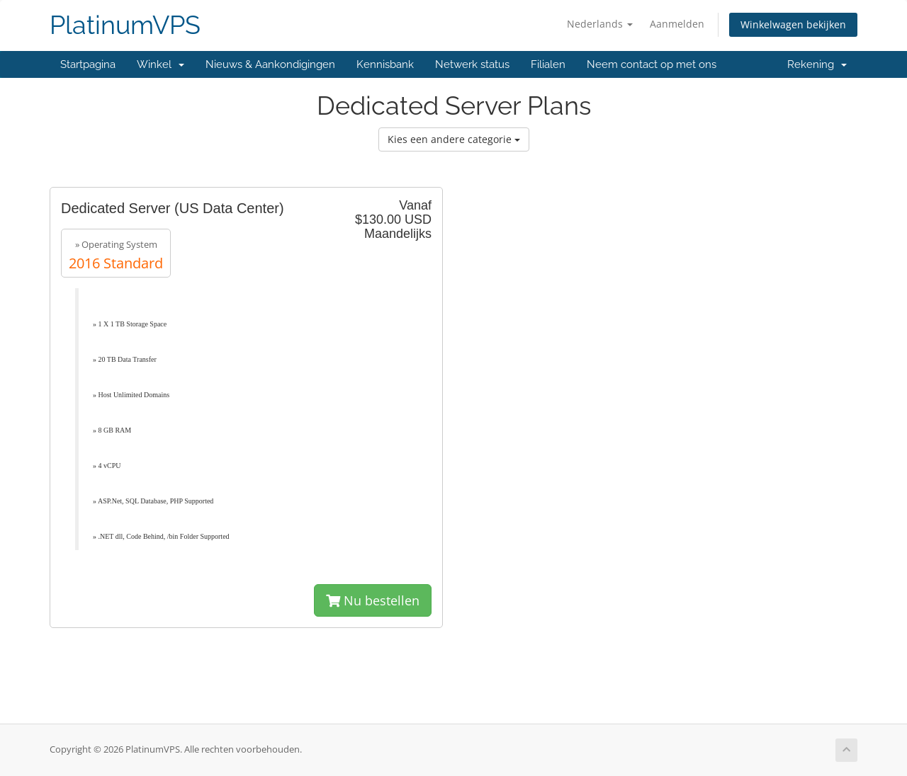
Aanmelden (677, 23)
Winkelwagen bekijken (793, 24)
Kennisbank (385, 64)
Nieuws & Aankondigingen (270, 64)
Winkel (160, 64)
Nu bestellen (372, 600)
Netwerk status (472, 64)
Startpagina (88, 64)
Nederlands (600, 23)
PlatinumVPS (125, 25)
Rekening (817, 64)
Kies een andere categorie (454, 139)
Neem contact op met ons (651, 64)
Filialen (548, 64)
